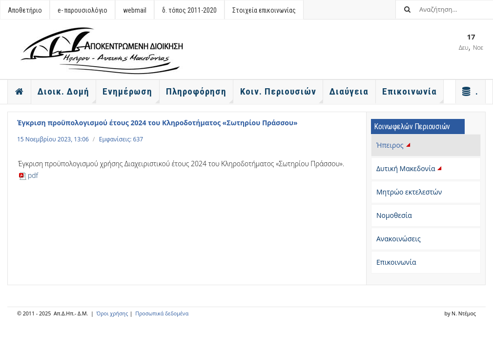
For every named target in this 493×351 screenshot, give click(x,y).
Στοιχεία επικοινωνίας (264, 10)
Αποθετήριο (25, 10)
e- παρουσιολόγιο (82, 10)
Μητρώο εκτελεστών (409, 191)
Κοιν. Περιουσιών (281, 94)
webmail (134, 10)
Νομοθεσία (394, 215)
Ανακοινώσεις (398, 238)
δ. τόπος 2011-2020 (189, 10)
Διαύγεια (349, 91)
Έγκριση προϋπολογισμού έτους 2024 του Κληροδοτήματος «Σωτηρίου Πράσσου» (157, 122)
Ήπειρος (394, 145)
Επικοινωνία (396, 262)
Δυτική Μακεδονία (410, 168)
